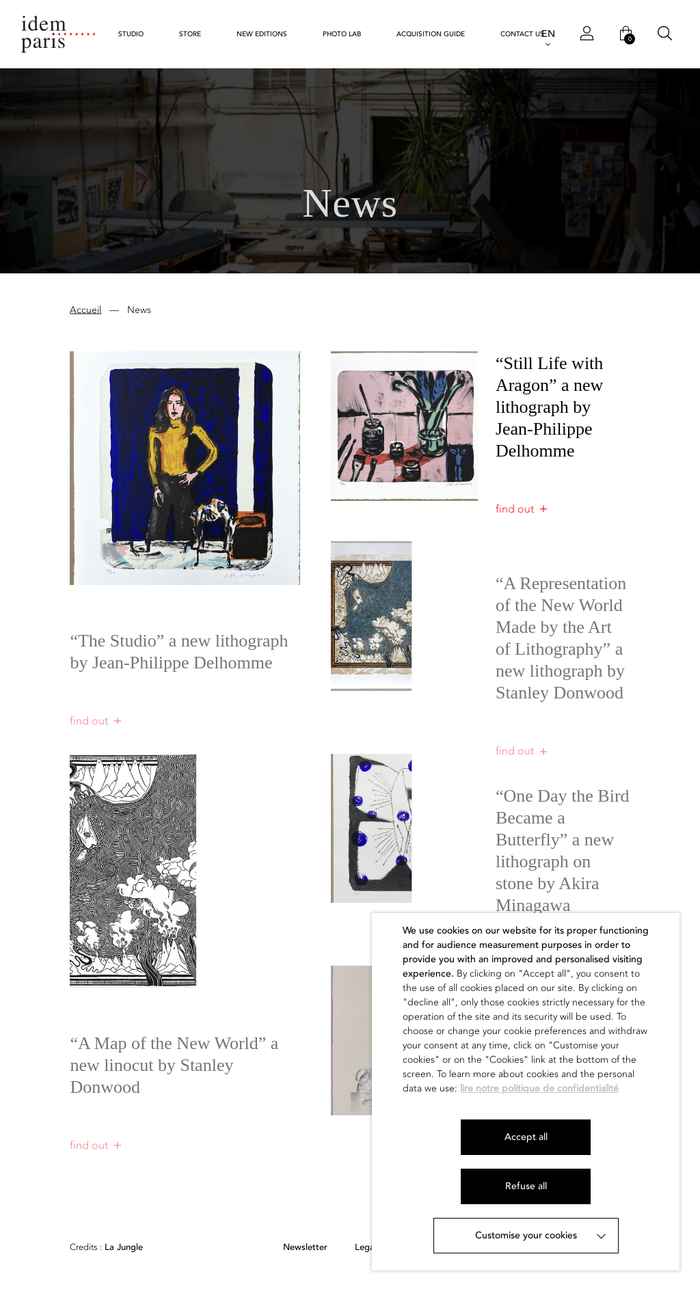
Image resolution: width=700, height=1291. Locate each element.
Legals (368, 1247)
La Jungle (106, 1247)
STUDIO (131, 34)
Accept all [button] (526, 1136)
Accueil (85, 311)
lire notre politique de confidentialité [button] (539, 1088)
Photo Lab (342, 34)
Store (190, 34)
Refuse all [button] (526, 1186)
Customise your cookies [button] (526, 1235)
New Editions (262, 34)
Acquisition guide (430, 34)
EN (548, 33)
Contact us (522, 34)
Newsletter (305, 1247)
